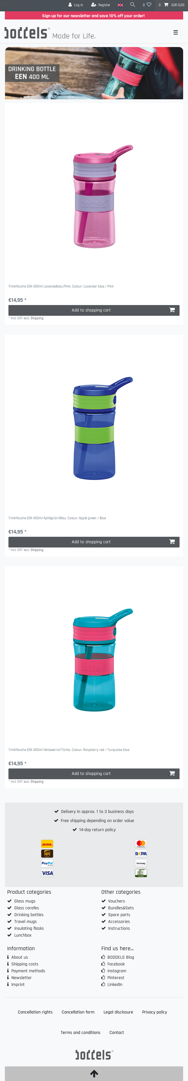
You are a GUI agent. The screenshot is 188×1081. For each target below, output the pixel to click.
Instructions (119, 928)
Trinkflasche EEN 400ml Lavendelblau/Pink (61, 287)
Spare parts (119, 915)
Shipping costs (24, 964)
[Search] (132, 5)
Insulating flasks (29, 928)
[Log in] (76, 5)
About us (19, 957)
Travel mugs (25, 922)
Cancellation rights (35, 1012)
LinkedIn (114, 985)
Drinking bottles (29, 915)
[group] (94, 192)
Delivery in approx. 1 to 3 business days (97, 812)
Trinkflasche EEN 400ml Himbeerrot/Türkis (68, 750)
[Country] (120, 5)
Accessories (119, 922)
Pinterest (115, 978)
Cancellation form (78, 1012)
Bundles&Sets (121, 908)
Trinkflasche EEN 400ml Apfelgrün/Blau (57, 518)
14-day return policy (97, 830)
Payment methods (28, 971)
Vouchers (116, 901)
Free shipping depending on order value (97, 821)
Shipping (37, 318)
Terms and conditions (80, 1033)
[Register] (101, 5)
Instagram (116, 971)
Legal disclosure (118, 1012)
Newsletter (21, 978)
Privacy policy (154, 1012)
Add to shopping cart (123, 310)
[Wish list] (147, 5)
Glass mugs (24, 901)
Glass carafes (26, 908)
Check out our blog (14, 3)
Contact (116, 1033)
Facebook (116, 964)
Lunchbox (22, 935)
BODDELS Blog (120, 957)
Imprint (18, 985)
